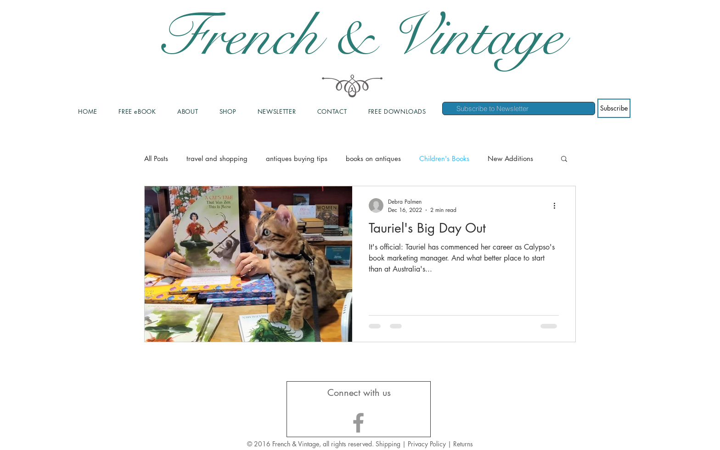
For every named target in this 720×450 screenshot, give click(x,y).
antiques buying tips (296, 158)
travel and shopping (217, 158)
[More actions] (557, 205)
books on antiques (373, 158)
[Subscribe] (613, 108)
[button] (564, 159)
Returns (463, 443)
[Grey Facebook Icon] (358, 423)
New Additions (510, 158)
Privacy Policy (428, 443)
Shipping (388, 443)
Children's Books (444, 158)
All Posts (156, 158)
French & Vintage (360, 36)
